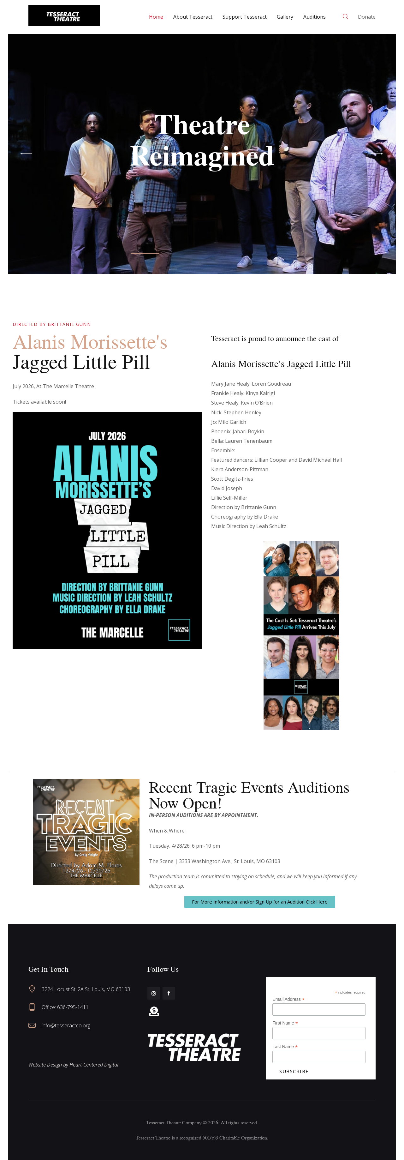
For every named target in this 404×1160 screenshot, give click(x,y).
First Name (285, 1023)
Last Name (285, 1047)
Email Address (288, 999)
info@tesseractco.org (66, 1025)
